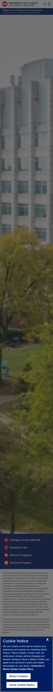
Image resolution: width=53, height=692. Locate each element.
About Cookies (18, 676)
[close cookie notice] (47, 640)
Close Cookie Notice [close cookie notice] (22, 684)
